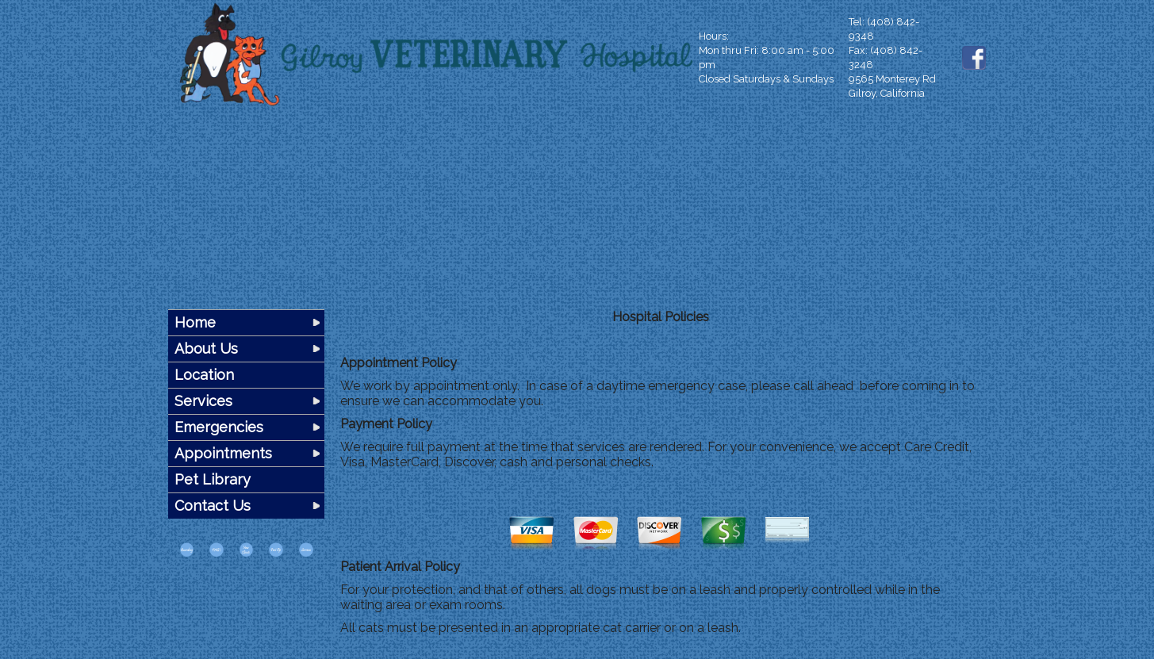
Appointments (223, 453)
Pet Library (212, 479)
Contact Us (212, 505)
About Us (206, 348)
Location (204, 374)
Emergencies (218, 427)
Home (195, 322)
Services (203, 401)
